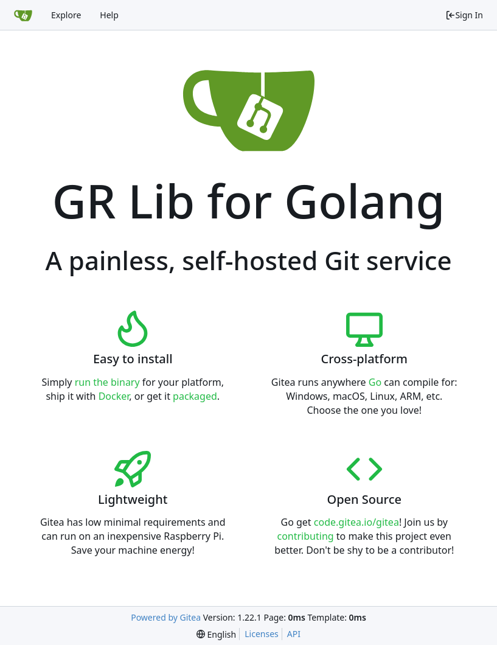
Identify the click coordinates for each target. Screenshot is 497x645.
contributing (305, 536)
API (294, 634)
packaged (195, 396)
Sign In (464, 15)
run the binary (107, 382)
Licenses (262, 634)
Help (109, 15)
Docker (114, 396)
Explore (66, 15)
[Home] (23, 15)
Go (375, 382)
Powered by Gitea (166, 617)
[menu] (216, 634)
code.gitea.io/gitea (356, 522)
